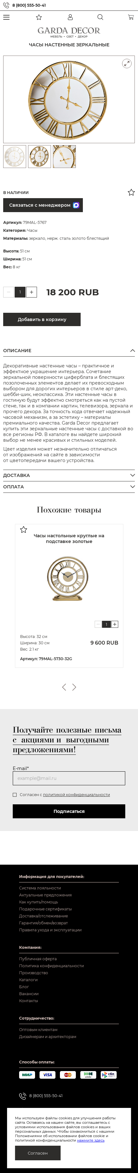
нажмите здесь (91, 1140)
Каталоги (28, 979)
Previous (64, 687)
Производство (33, 972)
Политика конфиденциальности (51, 965)
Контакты (28, 1000)
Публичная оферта (38, 958)
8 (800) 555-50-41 (29, 5)
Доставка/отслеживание (43, 916)
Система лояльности (40, 888)
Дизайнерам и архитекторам (47, 1036)
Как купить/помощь (38, 902)
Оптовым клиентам (38, 1029)
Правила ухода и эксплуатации (50, 930)
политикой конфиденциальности (76, 794)
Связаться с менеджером (44, 205)
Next (74, 687)
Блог (24, 986)
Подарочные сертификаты (45, 909)
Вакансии (29, 993)
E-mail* (21, 768)
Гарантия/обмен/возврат (43, 923)
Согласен (38, 1153)
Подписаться (69, 811)
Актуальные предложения (45, 895)
